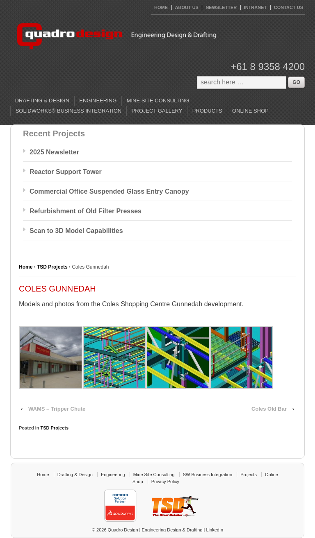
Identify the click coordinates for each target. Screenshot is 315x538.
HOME (161, 7)
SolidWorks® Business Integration (69, 111)
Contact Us (288, 7)
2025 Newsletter (54, 152)
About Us (187, 7)
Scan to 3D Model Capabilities (76, 230)
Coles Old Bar (269, 409)
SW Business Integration (207, 474)
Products (207, 111)
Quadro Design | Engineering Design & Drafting (155, 529)
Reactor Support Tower (66, 171)
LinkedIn (215, 529)
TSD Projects (52, 267)
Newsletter (221, 7)
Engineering (97, 100)
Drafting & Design (42, 100)
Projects (248, 474)
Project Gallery (157, 111)
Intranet (255, 7)
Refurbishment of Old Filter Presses (86, 211)
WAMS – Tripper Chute (56, 409)
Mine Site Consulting (158, 100)
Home (25, 267)
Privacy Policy (165, 481)
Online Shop (250, 111)
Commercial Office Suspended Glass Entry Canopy (109, 191)
